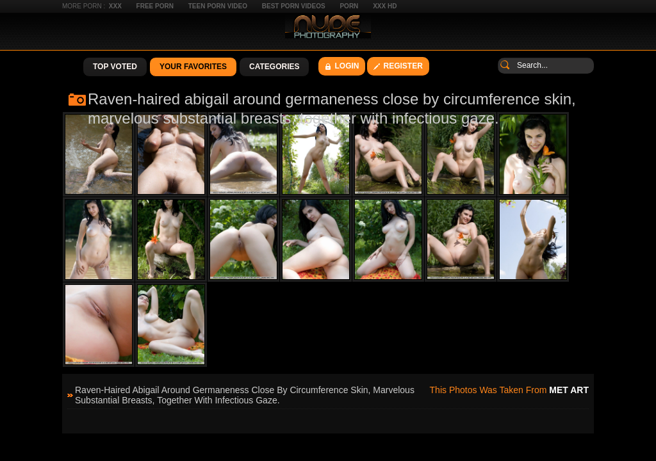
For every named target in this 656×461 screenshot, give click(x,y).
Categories (274, 66)
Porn (349, 6)
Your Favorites (193, 66)
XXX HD (385, 6)
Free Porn (155, 6)
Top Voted (115, 66)
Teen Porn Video (217, 6)
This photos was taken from (509, 390)
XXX (115, 6)
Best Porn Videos (293, 6)
